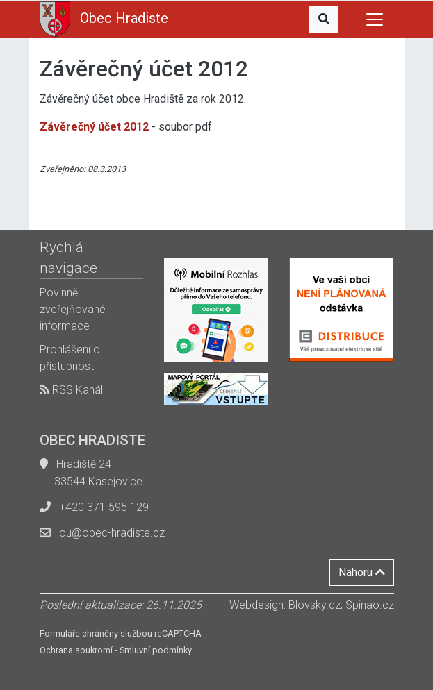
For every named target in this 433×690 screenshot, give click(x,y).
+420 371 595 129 (104, 507)
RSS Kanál (71, 389)
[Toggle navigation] (374, 19)
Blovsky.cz (314, 605)
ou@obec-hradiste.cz (112, 532)
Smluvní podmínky (156, 650)
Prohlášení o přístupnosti (70, 358)
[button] (323, 19)
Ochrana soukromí (76, 650)
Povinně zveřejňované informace (73, 309)
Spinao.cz (369, 605)
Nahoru (361, 572)
